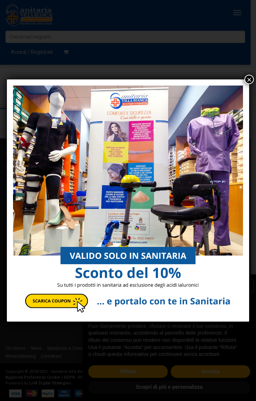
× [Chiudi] (249, 79)
